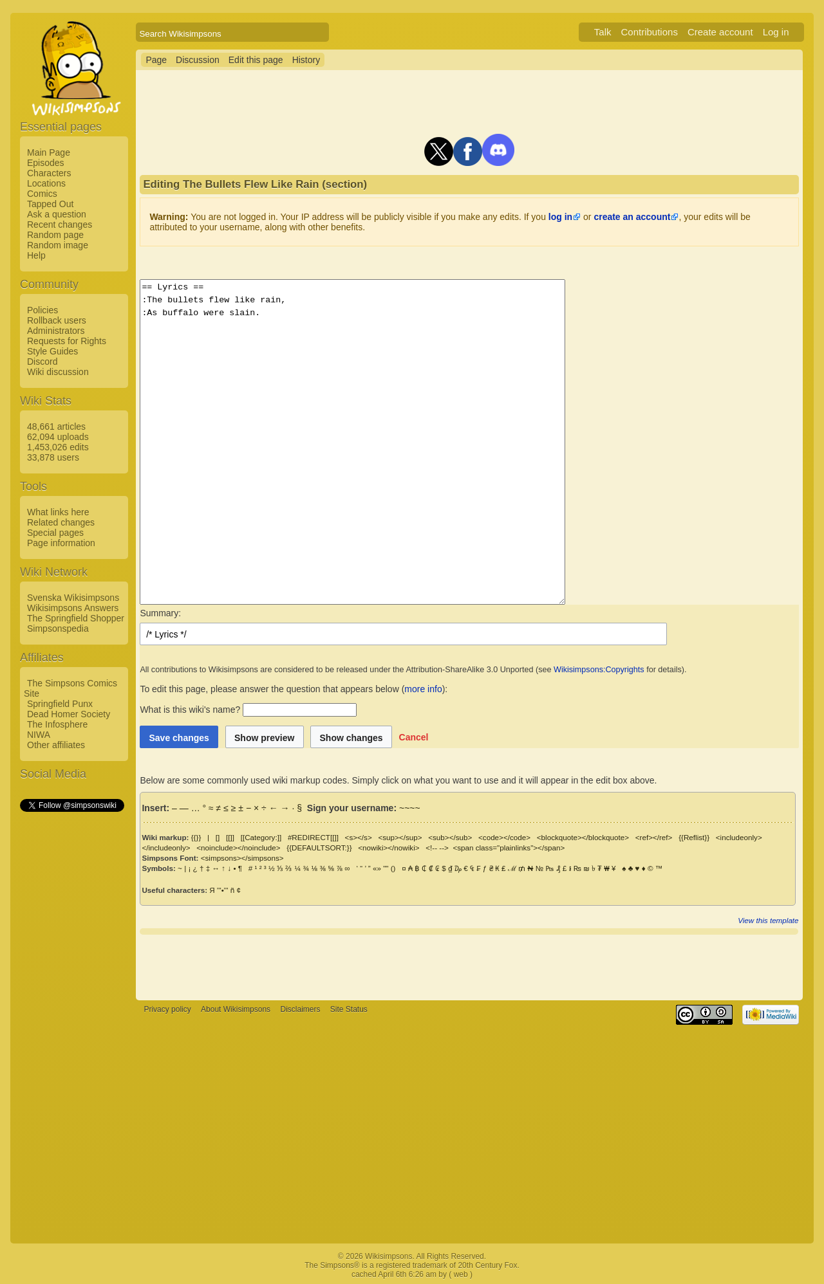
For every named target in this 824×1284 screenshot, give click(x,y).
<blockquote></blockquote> (583, 837)
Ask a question (56, 214)
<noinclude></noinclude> (238, 847)
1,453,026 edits (58, 447)
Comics (42, 193)
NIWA (38, 734)
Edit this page (256, 60)
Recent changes (59, 224)
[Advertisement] (71, 1007)
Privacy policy (167, 1009)
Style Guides (52, 351)
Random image (57, 245)
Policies (42, 310)
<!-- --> (437, 847)
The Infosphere (57, 724)
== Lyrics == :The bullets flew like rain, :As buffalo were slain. (378, 442)
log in (560, 217)
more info (423, 689)
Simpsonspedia (58, 628)
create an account (632, 217)
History (306, 60)
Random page (55, 235)
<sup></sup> (400, 837)
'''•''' (222, 890)
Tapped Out (50, 204)
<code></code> (504, 837)
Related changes (61, 522)
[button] (413, 737)
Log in (776, 31)
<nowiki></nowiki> (388, 847)
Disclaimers (300, 1009)
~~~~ (409, 808)
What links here (58, 512)
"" (385, 868)
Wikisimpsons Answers (72, 608)
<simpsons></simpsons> (242, 858)
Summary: (160, 613)
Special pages (55, 532)
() (393, 868)
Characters (49, 173)
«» (377, 868)
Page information (61, 543)
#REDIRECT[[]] (313, 837)
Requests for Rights (66, 341)
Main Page (48, 152)
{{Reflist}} (694, 837)
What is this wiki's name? (190, 709)
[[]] (230, 837)
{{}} (196, 837)
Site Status (349, 1009)
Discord (42, 361)
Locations (46, 183)
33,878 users (53, 457)
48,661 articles (56, 426)
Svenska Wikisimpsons (73, 597)
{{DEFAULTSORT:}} (318, 847)
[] (218, 837)
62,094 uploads (58, 437)
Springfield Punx (60, 704)
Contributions (649, 31)
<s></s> (358, 837)
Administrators (55, 331)
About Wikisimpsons (235, 1009)
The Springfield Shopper (75, 618)
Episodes (45, 163)
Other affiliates (56, 745)
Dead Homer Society (68, 714)
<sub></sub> (450, 837)
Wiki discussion (58, 372)
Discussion (198, 60)
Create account (720, 31)
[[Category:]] (261, 837)
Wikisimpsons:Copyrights (599, 669)
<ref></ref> (654, 837)
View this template (768, 920)
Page (156, 60)
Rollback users (56, 320)
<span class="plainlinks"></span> (509, 847)
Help (36, 255)
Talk (603, 31)
